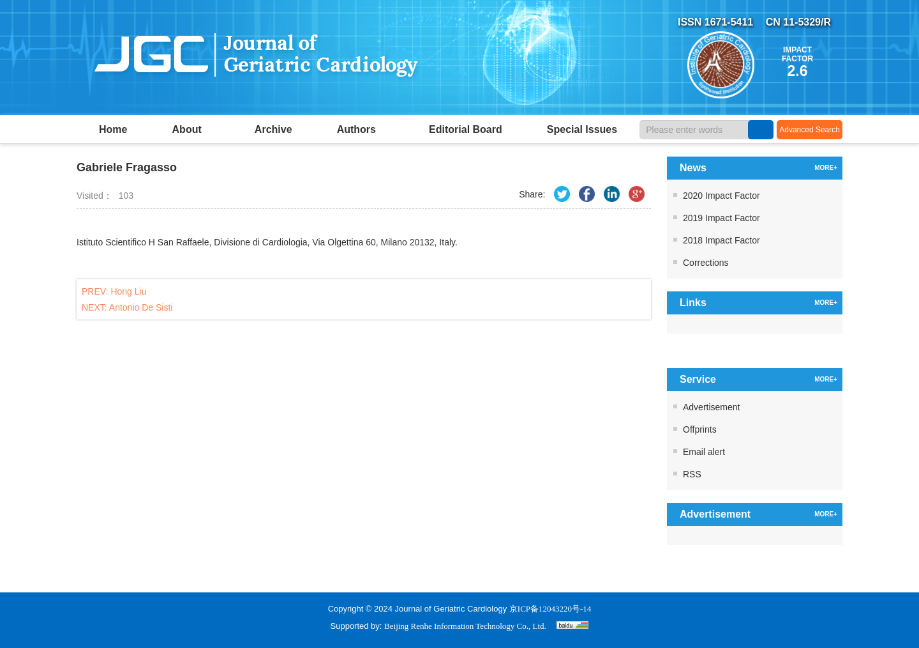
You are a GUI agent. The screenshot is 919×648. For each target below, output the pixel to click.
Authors (360, 129)
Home (113, 129)
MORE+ (825, 167)
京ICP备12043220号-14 (550, 608)
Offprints (700, 429)
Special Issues (582, 129)
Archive (273, 129)
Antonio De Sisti (141, 307)
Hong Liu (128, 291)
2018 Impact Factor (721, 240)
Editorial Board (465, 129)
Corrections (706, 263)
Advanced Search (809, 129)
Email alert (704, 452)
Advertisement (711, 407)
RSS (692, 474)
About (191, 129)
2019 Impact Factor (721, 218)
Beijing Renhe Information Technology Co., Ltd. (465, 626)
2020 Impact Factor (721, 195)
